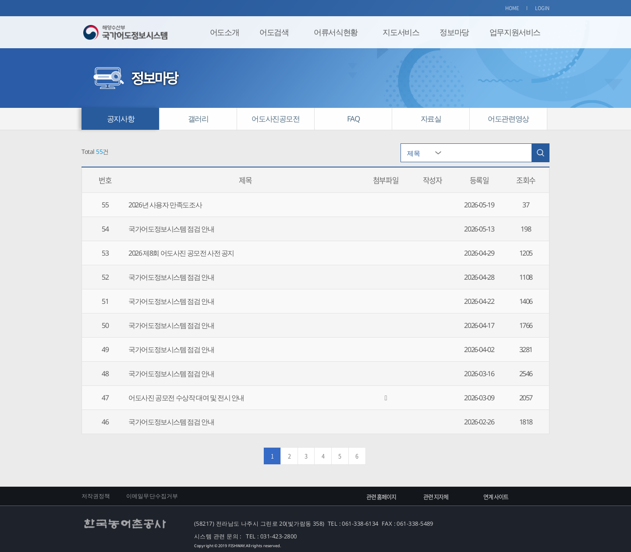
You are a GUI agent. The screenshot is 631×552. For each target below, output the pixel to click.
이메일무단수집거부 (152, 496)
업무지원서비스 (514, 32)
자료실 (431, 119)
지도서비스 (401, 32)
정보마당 (454, 32)
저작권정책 (96, 496)
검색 (540, 153)
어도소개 (224, 32)
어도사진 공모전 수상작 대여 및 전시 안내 (186, 397)
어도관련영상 (508, 119)
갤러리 (198, 119)
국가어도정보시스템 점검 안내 (171, 229)
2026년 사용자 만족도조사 (165, 205)
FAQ (353, 119)
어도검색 (273, 32)
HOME (512, 8)
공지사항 (120, 119)
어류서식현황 (336, 32)
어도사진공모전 (275, 119)
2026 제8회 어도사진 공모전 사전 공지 (181, 253)
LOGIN (542, 8)
